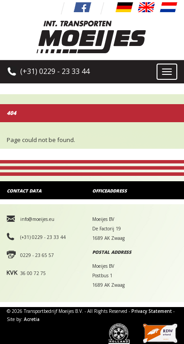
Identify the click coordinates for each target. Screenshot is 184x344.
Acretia (32, 319)
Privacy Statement (151, 311)
